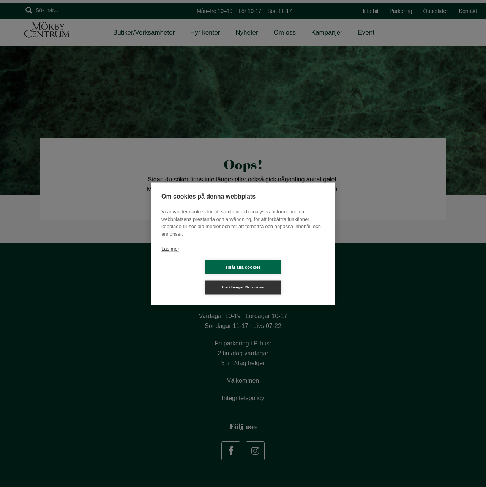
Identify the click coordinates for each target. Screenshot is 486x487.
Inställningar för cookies (288, 277)
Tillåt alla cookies (198, 277)
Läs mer (170, 259)
